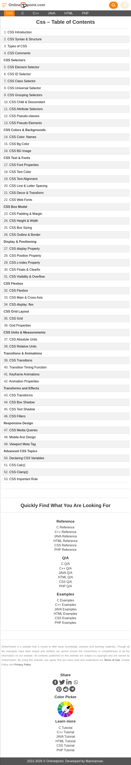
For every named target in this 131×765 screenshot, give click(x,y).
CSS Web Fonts (20, 199)
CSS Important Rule (23, 479)
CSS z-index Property (24, 262)
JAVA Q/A (65, 572)
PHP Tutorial (65, 750)
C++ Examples (65, 604)
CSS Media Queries (23, 430)
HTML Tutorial (65, 741)
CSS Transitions (20, 360)
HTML (68, 13)
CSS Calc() (17, 465)
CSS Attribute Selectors (26, 109)
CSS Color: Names (22, 137)
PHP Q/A (65, 586)
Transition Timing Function (28, 367)
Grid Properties (20, 325)
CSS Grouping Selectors (25, 95)
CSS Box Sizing (20, 227)
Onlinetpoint (55, 761)
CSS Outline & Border (25, 234)
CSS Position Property (25, 255)
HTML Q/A (65, 577)
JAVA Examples (65, 609)
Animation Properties (24, 381)
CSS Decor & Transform (26, 192)
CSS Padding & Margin (25, 213)
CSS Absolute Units (23, 339)
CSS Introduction (20, 32)
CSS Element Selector (23, 67)
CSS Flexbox (18, 290)
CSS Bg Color (19, 144)
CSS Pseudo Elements (25, 123)
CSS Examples (65, 618)
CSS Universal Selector (24, 88)
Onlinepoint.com (27, 5)
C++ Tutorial (65, 732)
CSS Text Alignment (23, 179)
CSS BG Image (20, 151)
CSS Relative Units (23, 346)
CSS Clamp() (18, 472)
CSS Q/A (65, 581)
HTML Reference (65, 541)
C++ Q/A (65, 568)
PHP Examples (65, 622)
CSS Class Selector (22, 81)
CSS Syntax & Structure (25, 39)
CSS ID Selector (19, 74)
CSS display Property (24, 248)
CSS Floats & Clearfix (24, 269)
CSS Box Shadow (22, 402)
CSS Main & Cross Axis (26, 297)
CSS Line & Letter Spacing (28, 186)
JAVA (52, 13)
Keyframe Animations (24, 374)
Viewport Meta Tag (22, 444)
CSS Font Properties (24, 165)
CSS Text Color (20, 172)
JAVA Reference (65, 536)
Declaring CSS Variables (26, 458)
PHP (85, 13)
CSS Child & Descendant (27, 102)
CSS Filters (17, 416)
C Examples (65, 600)
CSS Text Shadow (22, 409)
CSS (9, 13)
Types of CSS (17, 46)
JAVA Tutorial (65, 736)
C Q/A (65, 564)
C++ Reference (65, 532)
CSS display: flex (21, 304)
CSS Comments (19, 53)
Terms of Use (112, 659)
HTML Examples (65, 613)
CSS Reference (65, 545)
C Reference (65, 527)
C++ (36, 13)
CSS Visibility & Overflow (27, 276)
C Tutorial (65, 727)
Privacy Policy (23, 664)
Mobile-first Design (22, 437)
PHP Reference (66, 549)
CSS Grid (16, 318)
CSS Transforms (21, 395)
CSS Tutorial (65, 745)
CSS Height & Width (23, 220)
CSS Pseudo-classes (24, 116)
